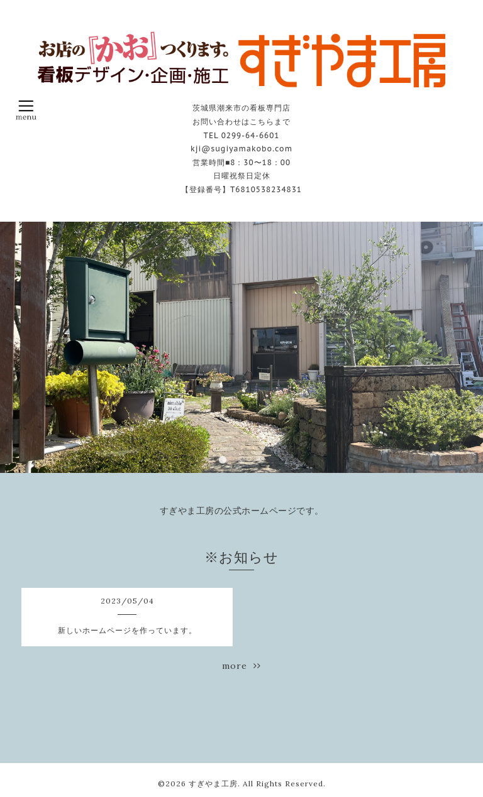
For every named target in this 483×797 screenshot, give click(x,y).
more (241, 665)
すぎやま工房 (213, 783)
